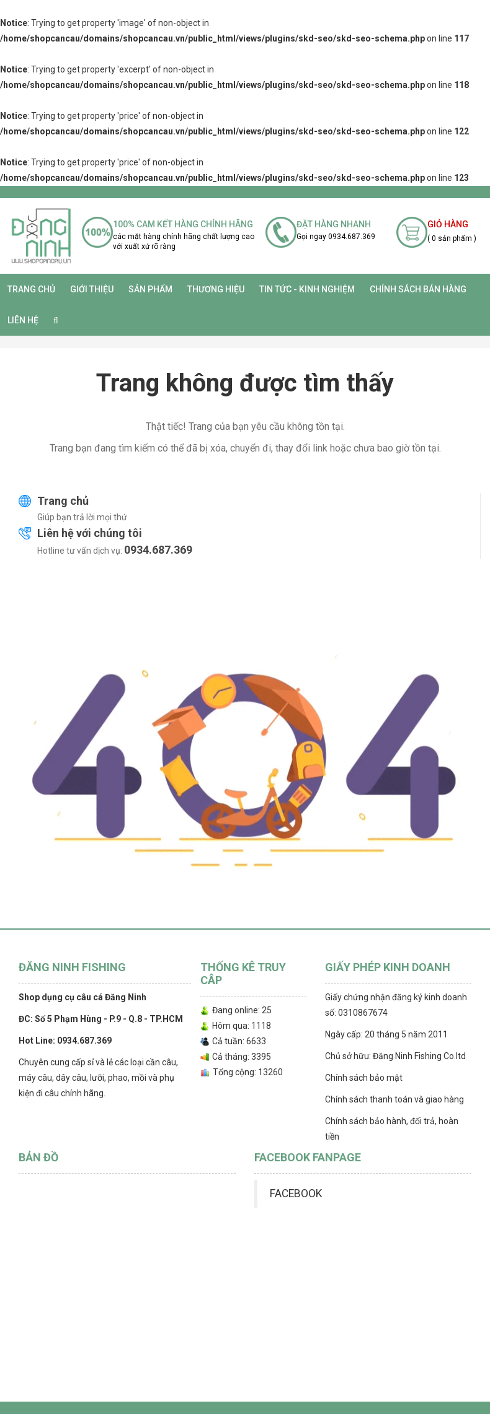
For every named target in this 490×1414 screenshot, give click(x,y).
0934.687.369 (158, 549)
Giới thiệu (92, 289)
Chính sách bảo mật (364, 1078)
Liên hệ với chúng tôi (89, 532)
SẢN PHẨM (150, 289)
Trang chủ (31, 289)
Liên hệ (22, 320)
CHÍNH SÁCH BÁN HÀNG (418, 289)
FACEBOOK (296, 1193)
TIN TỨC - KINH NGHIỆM (307, 289)
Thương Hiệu (215, 289)
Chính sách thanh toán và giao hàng (394, 1099)
